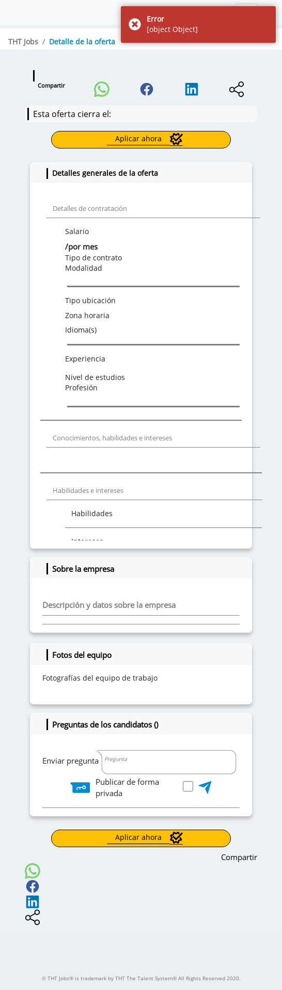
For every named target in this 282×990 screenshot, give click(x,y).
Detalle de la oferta (82, 41)
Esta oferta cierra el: (72, 114)
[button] (101, 86)
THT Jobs (23, 41)
